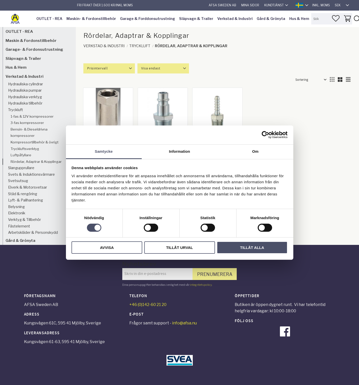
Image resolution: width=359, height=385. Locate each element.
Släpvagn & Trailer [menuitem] (196, 18)
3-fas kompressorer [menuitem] (27, 123)
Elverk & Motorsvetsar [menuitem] (27, 187)
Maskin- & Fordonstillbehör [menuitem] (91, 18)
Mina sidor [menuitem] (250, 5)
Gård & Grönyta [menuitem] (271, 18)
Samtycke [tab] (104, 151)
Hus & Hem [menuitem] (299, 18)
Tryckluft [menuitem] (15, 110)
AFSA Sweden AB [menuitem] (222, 5)
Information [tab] (179, 151)
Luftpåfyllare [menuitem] (21, 155)
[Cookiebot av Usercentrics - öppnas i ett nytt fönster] (265, 135)
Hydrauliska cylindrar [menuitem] (25, 84)
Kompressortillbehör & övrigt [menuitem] (34, 142)
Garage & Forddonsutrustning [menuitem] (147, 18)
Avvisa (107, 247)
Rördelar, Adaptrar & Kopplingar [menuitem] (36, 162)
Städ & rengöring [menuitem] (22, 194)
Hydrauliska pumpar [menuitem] (25, 90)
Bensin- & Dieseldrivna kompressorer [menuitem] (29, 132)
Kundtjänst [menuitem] (274, 5)
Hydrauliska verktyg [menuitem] (25, 97)
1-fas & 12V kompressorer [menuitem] (32, 116)
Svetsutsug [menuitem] (18, 180)
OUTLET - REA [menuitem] (49, 18)
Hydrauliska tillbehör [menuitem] (25, 103)
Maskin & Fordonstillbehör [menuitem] (31, 40)
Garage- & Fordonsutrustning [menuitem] (34, 49)
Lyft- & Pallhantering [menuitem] (25, 200)
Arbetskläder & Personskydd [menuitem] (33, 232)
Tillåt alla (252, 247)
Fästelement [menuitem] (19, 226)
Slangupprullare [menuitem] (21, 168)
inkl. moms (321, 5)
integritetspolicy (201, 285)
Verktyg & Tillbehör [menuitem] (24, 219)
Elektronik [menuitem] (16, 213)
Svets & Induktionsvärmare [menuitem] (31, 174)
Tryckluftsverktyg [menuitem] (25, 149)
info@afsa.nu (184, 323)
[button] (336, 18)
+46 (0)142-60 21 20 (147, 304)
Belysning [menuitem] (16, 206)
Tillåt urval (179, 247)
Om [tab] (255, 151)
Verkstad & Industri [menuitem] (235, 18)
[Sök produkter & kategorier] (331, 18)
